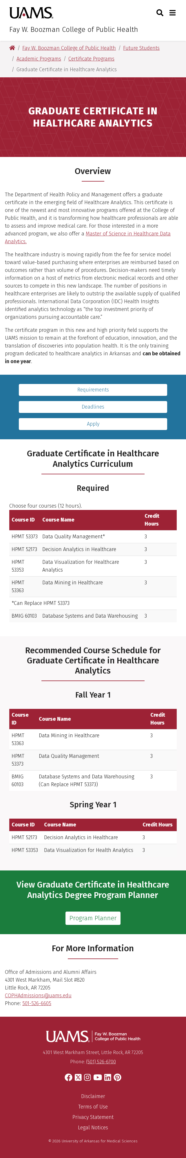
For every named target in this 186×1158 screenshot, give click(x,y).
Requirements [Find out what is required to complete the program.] (93, 390)
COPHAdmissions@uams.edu (38, 995)
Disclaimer (93, 1096)
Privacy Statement (93, 1117)
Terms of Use (93, 1107)
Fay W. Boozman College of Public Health (73, 29)
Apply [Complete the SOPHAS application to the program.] (93, 424)
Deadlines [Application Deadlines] (93, 407)
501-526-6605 (36, 1003)
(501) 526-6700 (101, 1061)
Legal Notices (93, 1127)
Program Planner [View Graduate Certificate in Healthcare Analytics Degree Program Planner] (93, 918)
